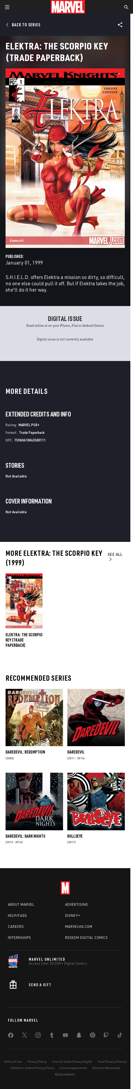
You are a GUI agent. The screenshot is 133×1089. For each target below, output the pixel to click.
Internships (19, 937)
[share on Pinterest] (92, 1036)
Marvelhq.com (78, 926)
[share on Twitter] (24, 1036)
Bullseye (75, 836)
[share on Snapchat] (79, 1036)
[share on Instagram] (38, 1036)
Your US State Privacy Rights (72, 1061)
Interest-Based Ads (106, 1068)
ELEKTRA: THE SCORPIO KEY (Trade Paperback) (24, 640)
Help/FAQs (17, 915)
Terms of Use (13, 1061)
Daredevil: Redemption (25, 752)
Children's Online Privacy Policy (32, 1068)
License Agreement (73, 1068)
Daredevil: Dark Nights (25, 836)
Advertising (76, 904)
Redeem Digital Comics (86, 937)
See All (115, 556)
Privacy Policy (37, 1061)
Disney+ (72, 915)
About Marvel (21, 904)
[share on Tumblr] (51, 1036)
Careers (16, 926)
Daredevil (75, 752)
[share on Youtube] (65, 1036)
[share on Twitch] (106, 1036)
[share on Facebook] (10, 1036)
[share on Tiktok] (119, 1036)
